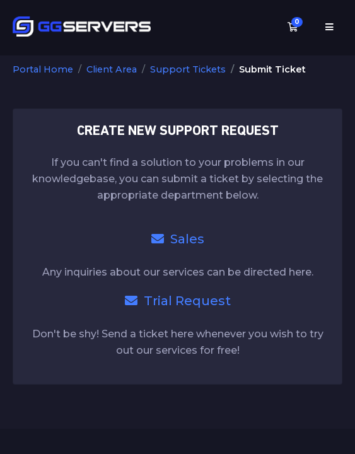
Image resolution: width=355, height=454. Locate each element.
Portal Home (43, 69)
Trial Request (178, 300)
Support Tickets (188, 69)
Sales (177, 239)
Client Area (111, 69)
